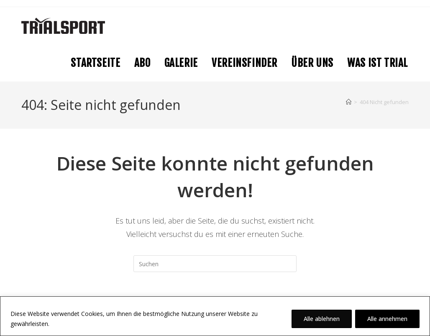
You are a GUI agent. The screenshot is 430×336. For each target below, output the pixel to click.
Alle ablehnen (322, 319)
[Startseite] (348, 102)
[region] (215, 316)
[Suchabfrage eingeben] (215, 263)
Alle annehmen (387, 319)
